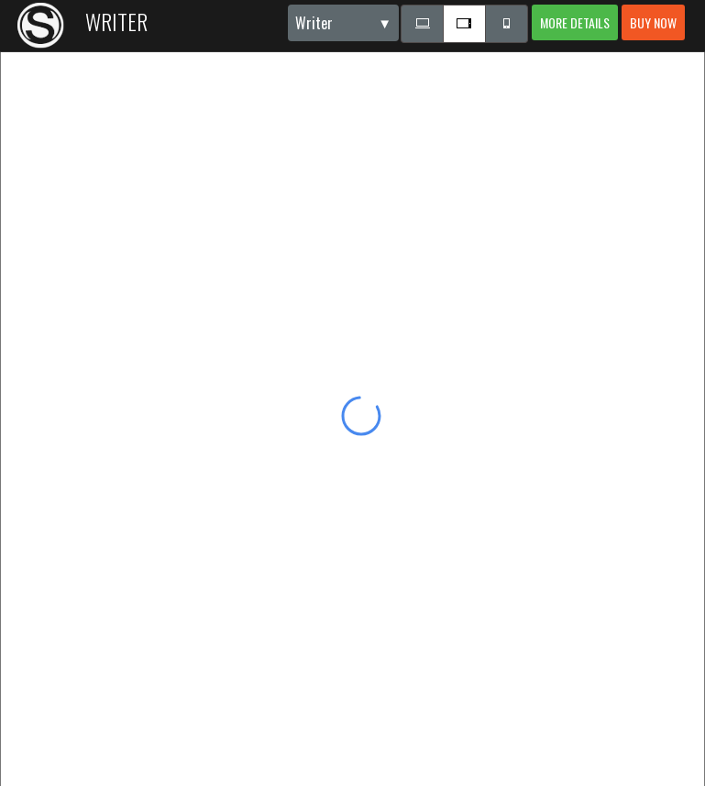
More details (575, 22)
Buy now (653, 22)
